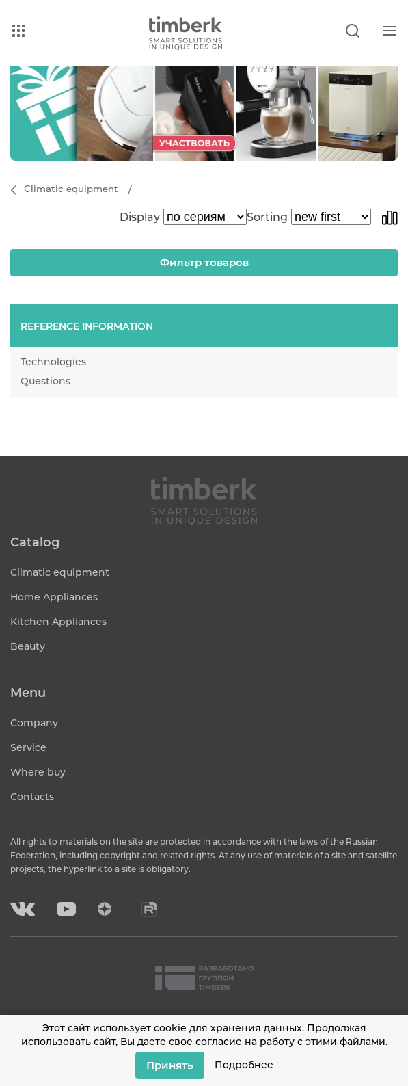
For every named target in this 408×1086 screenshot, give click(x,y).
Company (34, 723)
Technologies (53, 362)
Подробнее (244, 1065)
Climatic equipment (59, 572)
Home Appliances (54, 597)
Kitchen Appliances (58, 621)
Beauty (27, 646)
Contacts (32, 797)
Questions (45, 381)
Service (28, 747)
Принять (169, 1065)
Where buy (38, 772)
